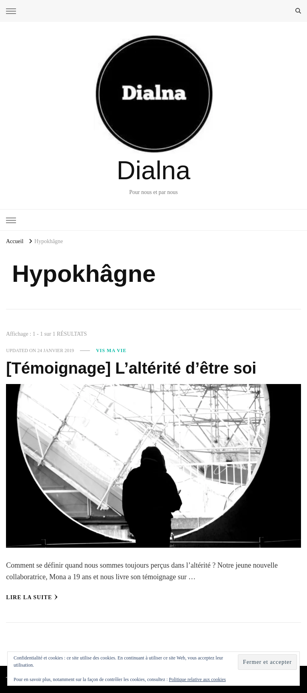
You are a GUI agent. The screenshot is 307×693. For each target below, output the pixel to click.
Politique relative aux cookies (197, 679)
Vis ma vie (111, 350)
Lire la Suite (32, 597)
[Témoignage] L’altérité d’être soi (131, 368)
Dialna (153, 170)
